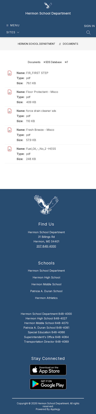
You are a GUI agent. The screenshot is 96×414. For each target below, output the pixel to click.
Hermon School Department (36, 43)
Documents (70, 43)
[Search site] (88, 32)
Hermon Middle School (46, 284)
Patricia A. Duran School (46, 291)
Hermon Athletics (46, 298)
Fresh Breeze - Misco (40, 129)
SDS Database (54, 62)
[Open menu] (12, 25)
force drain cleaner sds (41, 111)
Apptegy (55, 409)
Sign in (87, 26)
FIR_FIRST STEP (37, 73)
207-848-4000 (46, 246)
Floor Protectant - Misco (42, 92)
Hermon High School (46, 277)
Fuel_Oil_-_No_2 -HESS (41, 148)
